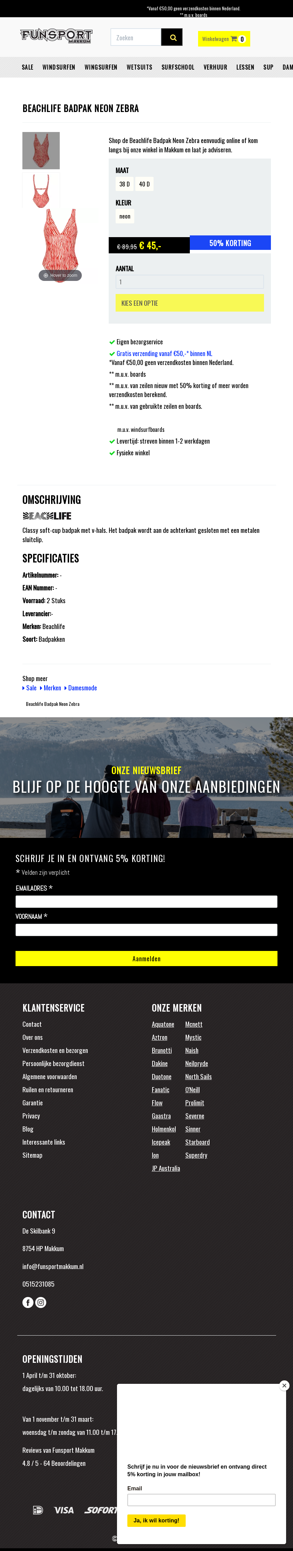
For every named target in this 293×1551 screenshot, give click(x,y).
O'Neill (192, 1089)
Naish (191, 1050)
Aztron (159, 1037)
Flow (157, 1102)
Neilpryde (196, 1063)
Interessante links (43, 1141)
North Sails (198, 1076)
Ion (155, 1154)
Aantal (125, 268)
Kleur (123, 202)
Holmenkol (164, 1128)
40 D (144, 184)
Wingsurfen (101, 67)
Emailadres (34, 888)
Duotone (162, 1076)
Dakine (160, 1063)
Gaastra (161, 1115)
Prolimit (194, 1102)
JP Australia (166, 1168)
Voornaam (32, 917)
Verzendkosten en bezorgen (55, 1050)
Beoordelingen (68, 1463)
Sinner (193, 1128)
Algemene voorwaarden (49, 1076)
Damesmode (81, 687)
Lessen (245, 67)
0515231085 (38, 1283)
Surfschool (178, 67)
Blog (27, 1128)
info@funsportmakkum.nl (53, 1266)
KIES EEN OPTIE (139, 302)
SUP (268, 67)
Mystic (193, 1037)
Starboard (197, 1141)
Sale (27, 67)
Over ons (32, 1037)
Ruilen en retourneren (47, 1089)
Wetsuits (140, 67)
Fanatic (160, 1089)
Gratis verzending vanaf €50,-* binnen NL (165, 353)
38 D (124, 184)
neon (124, 216)
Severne (194, 1115)
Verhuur (216, 67)
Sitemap (32, 1154)
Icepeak (161, 1141)
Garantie (32, 1102)
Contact (32, 1023)
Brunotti (162, 1050)
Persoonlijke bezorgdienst (53, 1063)
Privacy (31, 1115)
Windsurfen (59, 67)
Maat (122, 170)
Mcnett (194, 1023)
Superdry (196, 1154)
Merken (50, 687)
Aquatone (163, 1023)
